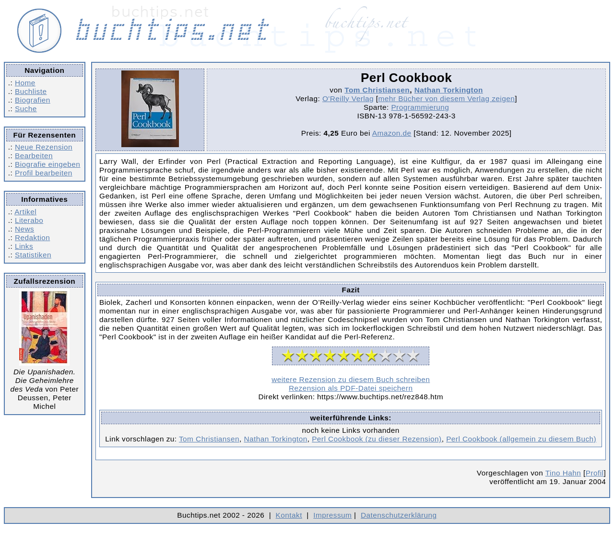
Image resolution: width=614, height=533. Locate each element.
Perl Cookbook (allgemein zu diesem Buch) (521, 439)
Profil (595, 473)
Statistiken (33, 255)
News (24, 229)
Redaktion (32, 237)
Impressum (332, 515)
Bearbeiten (34, 155)
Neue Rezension (43, 147)
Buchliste (31, 91)
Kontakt (289, 515)
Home (25, 83)
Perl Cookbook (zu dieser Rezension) (377, 439)
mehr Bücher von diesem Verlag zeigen (446, 98)
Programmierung (420, 107)
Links (24, 246)
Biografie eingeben (47, 164)
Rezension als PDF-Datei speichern (351, 388)
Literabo (29, 220)
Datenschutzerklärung (399, 515)
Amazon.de (392, 133)
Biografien (32, 100)
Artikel (25, 212)
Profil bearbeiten (43, 173)
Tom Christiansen (377, 90)
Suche (26, 108)
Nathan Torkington (448, 90)
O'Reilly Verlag (348, 98)
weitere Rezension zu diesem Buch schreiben (351, 379)
